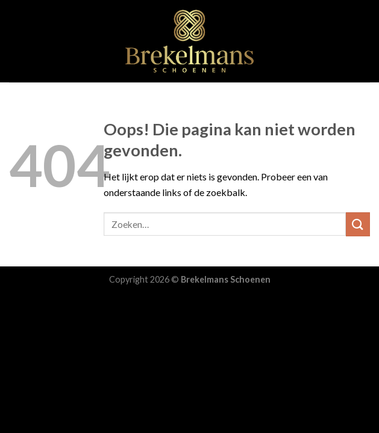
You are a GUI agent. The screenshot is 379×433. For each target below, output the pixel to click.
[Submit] (358, 224)
